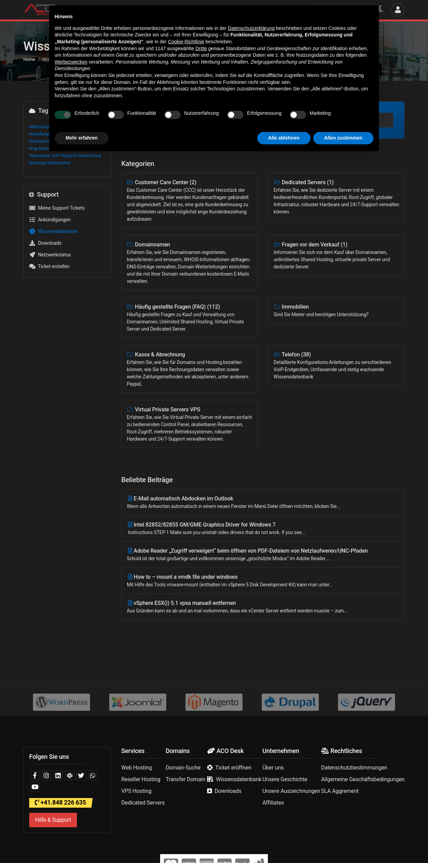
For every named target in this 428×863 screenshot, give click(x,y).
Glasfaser (62, 134)
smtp (90, 148)
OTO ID (56, 148)
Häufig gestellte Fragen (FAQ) (189, 318)
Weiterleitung (89, 155)
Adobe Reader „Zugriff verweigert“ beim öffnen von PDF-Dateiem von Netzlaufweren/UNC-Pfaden (263, 554)
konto (44, 148)
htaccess (88, 141)
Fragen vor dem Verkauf (336, 255)
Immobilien (336, 310)
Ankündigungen (50, 219)
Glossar (72, 141)
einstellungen (41, 134)
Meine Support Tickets (57, 208)
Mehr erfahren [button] (82, 844)
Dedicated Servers (336, 197)
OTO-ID (70, 148)
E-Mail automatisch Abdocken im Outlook (263, 502)
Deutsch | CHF (349, 9)
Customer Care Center (189, 201)
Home (29, 59)
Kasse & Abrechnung (189, 369)
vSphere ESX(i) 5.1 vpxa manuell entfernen (263, 607)
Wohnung (37, 163)
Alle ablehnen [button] (284, 844)
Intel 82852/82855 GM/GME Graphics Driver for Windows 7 (263, 528)
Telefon (336, 365)
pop (81, 148)
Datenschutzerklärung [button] (251, 734)
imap (33, 148)
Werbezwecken (71, 768)
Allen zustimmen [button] (343, 844)
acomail (61, 126)
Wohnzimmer (59, 163)
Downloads (45, 243)
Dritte (201, 754)
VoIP (56, 155)
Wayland (68, 155)
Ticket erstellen (49, 266)
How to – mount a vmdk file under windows (263, 581)
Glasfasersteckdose (46, 141)
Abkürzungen (41, 126)
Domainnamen (189, 263)
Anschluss (78, 126)
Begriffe (96, 126)
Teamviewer (39, 155)
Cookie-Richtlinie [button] (186, 748)
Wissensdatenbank (53, 231)
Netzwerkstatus (50, 255)
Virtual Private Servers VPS (189, 424)
